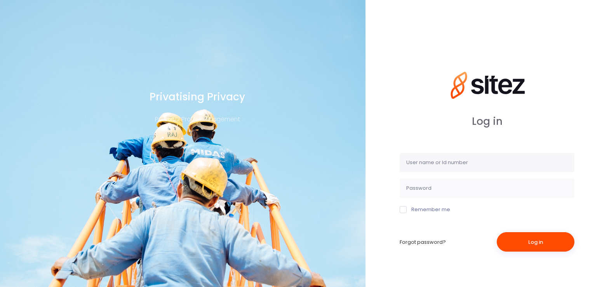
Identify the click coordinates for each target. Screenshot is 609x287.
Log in (535, 242)
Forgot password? (423, 242)
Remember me (425, 209)
